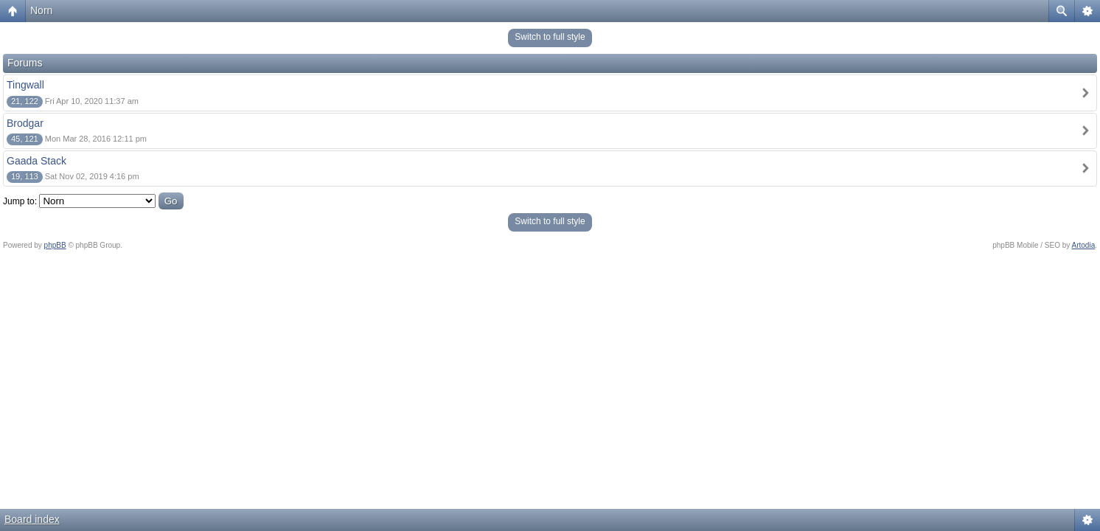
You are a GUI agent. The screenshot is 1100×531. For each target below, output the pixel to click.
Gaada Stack (36, 161)
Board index (32, 519)
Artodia (1084, 245)
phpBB (55, 245)
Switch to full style (550, 37)
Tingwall (25, 85)
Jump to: (20, 201)
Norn (41, 10)
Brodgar (25, 123)
